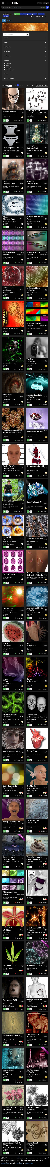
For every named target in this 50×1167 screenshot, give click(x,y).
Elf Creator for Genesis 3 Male (10, 506)
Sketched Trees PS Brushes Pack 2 (12, 1147)
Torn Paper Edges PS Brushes (34, 1039)
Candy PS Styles (7, 577)
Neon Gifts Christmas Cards (34, 186)
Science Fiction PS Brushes (10, 1074)
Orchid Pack (6, 932)
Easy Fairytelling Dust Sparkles (11, 363)
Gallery (34, 14)
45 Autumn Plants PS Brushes (34, 292)
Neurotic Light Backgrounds (10, 612)
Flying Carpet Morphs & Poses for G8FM (37, 861)
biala (5, 117)
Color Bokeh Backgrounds (9, 790)
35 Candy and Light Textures (10, 897)
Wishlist (6, 16)
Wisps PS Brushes (7, 683)
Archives (9, 20)
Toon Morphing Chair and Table (11, 861)
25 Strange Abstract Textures (34, 257)
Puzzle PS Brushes (8, 648)
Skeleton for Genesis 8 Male (10, 115)
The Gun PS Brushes (32, 363)
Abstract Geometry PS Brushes (11, 719)
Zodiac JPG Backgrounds (9, 541)
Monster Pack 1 (30, 1147)
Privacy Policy (29, 1163)
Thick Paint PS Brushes (9, 399)
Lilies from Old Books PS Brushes (35, 612)
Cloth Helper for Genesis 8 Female (11, 150)
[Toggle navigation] (3, 3)
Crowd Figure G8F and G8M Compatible (37, 115)
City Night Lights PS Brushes (34, 1074)
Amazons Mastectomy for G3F (34, 1003)
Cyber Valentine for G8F (33, 470)
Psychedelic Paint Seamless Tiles (35, 826)
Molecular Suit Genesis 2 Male (10, 328)
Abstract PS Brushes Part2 (33, 221)
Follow (17, 14)
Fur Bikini (29, 897)
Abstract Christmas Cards (9, 221)
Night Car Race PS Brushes (34, 399)
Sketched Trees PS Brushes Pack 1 (36, 1112)
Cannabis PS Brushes (8, 968)
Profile (23, 14)
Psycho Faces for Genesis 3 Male (11, 470)
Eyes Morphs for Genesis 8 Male (11, 755)
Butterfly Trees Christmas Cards (11, 186)
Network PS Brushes (32, 968)
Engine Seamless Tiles (32, 541)
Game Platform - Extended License (35, 506)
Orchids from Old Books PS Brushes (36, 932)
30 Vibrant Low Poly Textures (34, 328)
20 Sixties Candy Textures (9, 257)
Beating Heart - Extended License (35, 755)
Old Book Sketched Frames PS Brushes (13, 1112)
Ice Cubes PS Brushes (32, 435)
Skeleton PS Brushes (8, 1039)
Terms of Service (5, 1163)
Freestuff (41, 14)
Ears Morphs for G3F (32, 790)
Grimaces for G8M (7, 1003)
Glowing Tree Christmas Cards (34, 150)
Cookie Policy (19, 1163)
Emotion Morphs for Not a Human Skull (36, 719)
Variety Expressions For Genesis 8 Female (13, 826)
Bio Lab (28, 648)
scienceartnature (34, 117)
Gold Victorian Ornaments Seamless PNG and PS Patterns (18, 435)
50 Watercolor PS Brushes (9, 292)
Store (28, 14)
